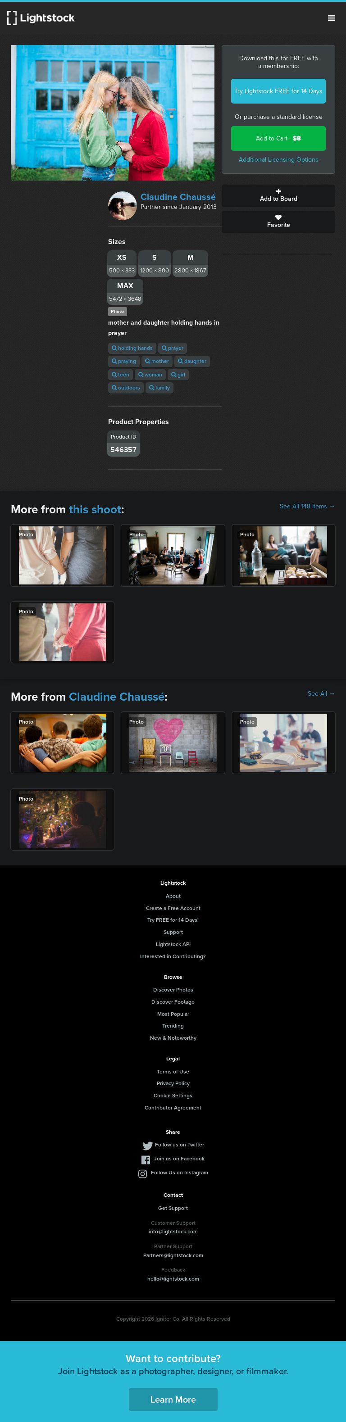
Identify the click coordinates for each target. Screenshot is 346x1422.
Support (173, 932)
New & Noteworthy (173, 1038)
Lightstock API (173, 944)
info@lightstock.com (173, 1231)
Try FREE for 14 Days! (173, 920)
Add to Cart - (278, 138)
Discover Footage (173, 1002)
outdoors (126, 388)
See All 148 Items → (307, 506)
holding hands (132, 348)
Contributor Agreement (173, 1108)
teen (120, 375)
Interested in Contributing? (173, 956)
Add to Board (278, 196)
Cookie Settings (173, 1095)
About (173, 896)
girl (178, 375)
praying (124, 361)
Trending (173, 1026)
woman (150, 375)
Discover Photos (173, 990)
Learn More (173, 1399)
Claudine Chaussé (178, 197)
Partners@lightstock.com (173, 1255)
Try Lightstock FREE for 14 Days (278, 91)
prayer (172, 348)
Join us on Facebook (179, 1159)
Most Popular (173, 1014)
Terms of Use (173, 1072)
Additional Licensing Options (279, 159)
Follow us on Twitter (179, 1145)
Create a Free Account (173, 908)
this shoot (95, 509)
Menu (331, 18)
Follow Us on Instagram (179, 1172)
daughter (192, 361)
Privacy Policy (173, 1083)
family (159, 388)
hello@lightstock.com (173, 1279)
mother (157, 361)
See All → (321, 693)
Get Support (173, 1208)
